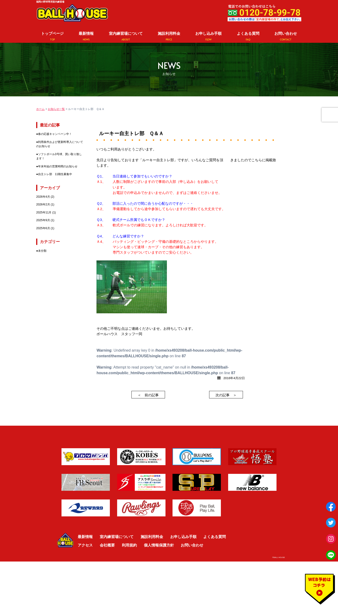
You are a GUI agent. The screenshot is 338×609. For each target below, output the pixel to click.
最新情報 (86, 36)
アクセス (85, 545)
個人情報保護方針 (159, 545)
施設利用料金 (169, 36)
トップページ (52, 36)
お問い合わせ (285, 36)
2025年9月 (43, 220)
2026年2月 (43, 204)
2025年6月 (43, 228)
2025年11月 (43, 212)
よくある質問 (248, 36)
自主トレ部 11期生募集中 (55, 174)
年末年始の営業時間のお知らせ (57, 166)
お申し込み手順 (208, 36)
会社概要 (107, 545)
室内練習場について (126, 36)
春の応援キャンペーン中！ (55, 134)
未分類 (42, 250)
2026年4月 (43, 196)
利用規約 (129, 545)
